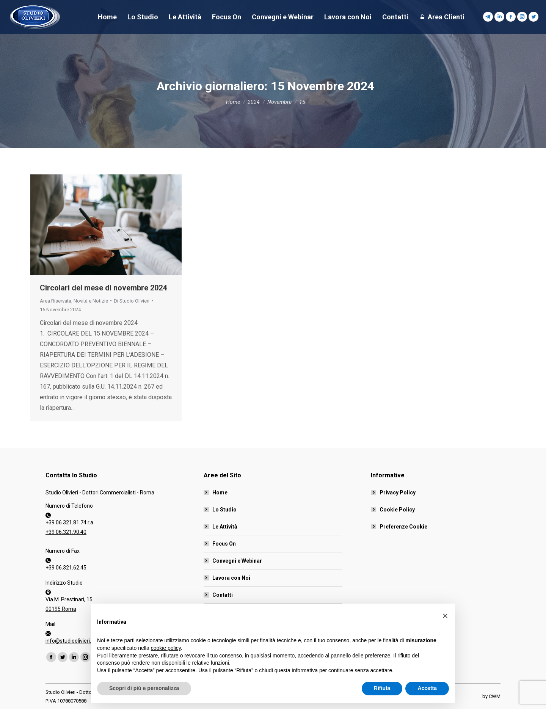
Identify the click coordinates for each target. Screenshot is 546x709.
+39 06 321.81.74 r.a (69, 522)
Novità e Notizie (91, 301)
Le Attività (224, 527)
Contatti (222, 595)
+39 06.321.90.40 (66, 532)
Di (131, 301)
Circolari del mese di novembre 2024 (103, 287)
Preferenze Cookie (403, 527)
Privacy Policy (398, 492)
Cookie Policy (397, 510)
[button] (445, 630)
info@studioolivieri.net (72, 641)
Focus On (224, 544)
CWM (494, 696)
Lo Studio (224, 510)
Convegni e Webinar (237, 561)
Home (220, 492)
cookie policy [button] (166, 662)
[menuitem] (107, 17)
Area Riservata (55, 301)
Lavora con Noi (231, 578)
